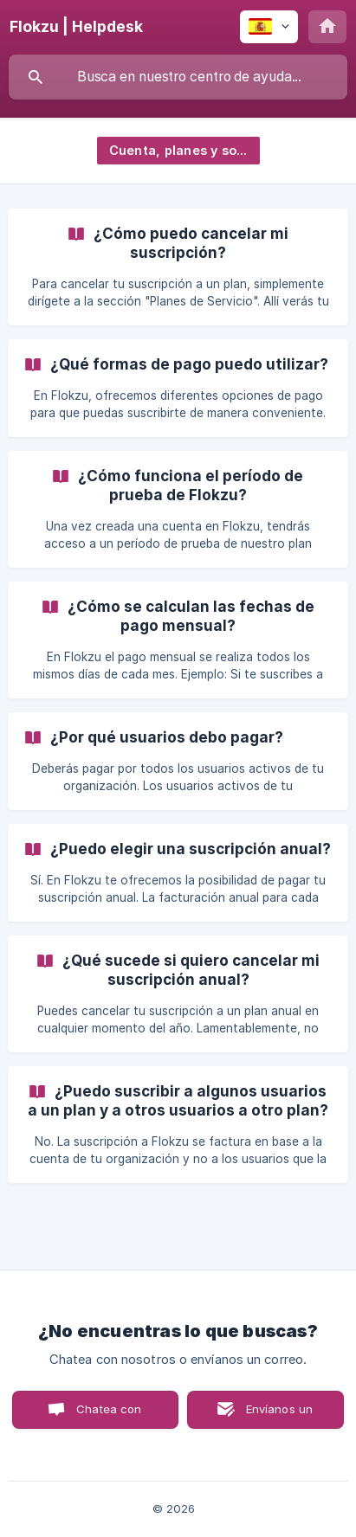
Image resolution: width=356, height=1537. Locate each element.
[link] (178, 267)
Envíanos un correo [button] (280, 1415)
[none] (76, 26)
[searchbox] (178, 77)
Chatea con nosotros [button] (105, 1415)
